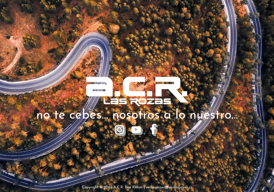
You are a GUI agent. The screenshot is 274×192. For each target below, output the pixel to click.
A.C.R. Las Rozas (128, 187)
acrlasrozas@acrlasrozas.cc (169, 187)
